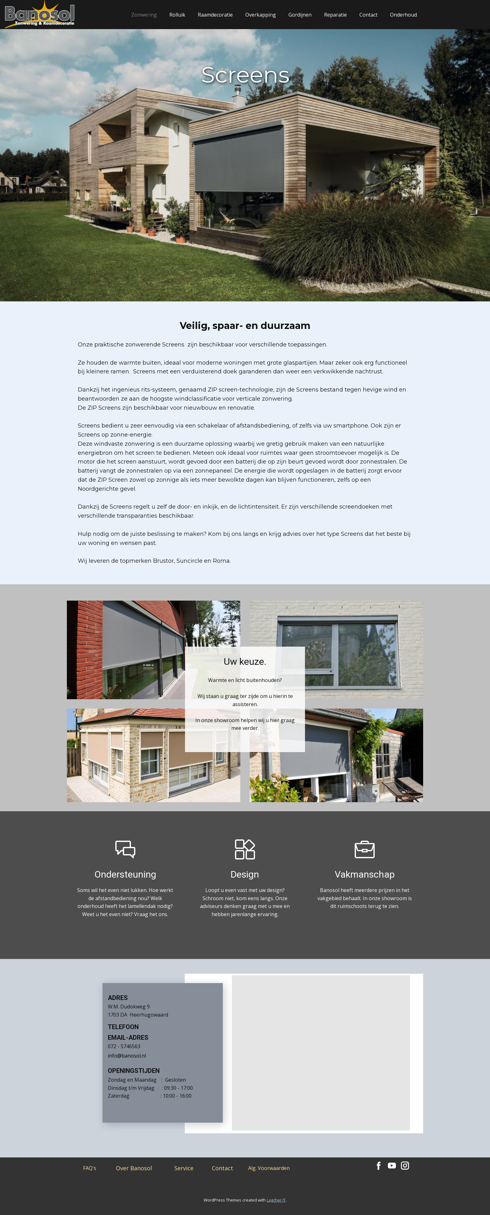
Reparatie (335, 14)
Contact (368, 14)
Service (183, 1168)
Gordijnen (300, 14)
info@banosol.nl (127, 1055)
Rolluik (177, 14)
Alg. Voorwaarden (269, 1168)
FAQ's (89, 1168)
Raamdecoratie (215, 14)
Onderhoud (403, 14)
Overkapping (260, 14)
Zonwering (144, 14)
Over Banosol (134, 1168)
